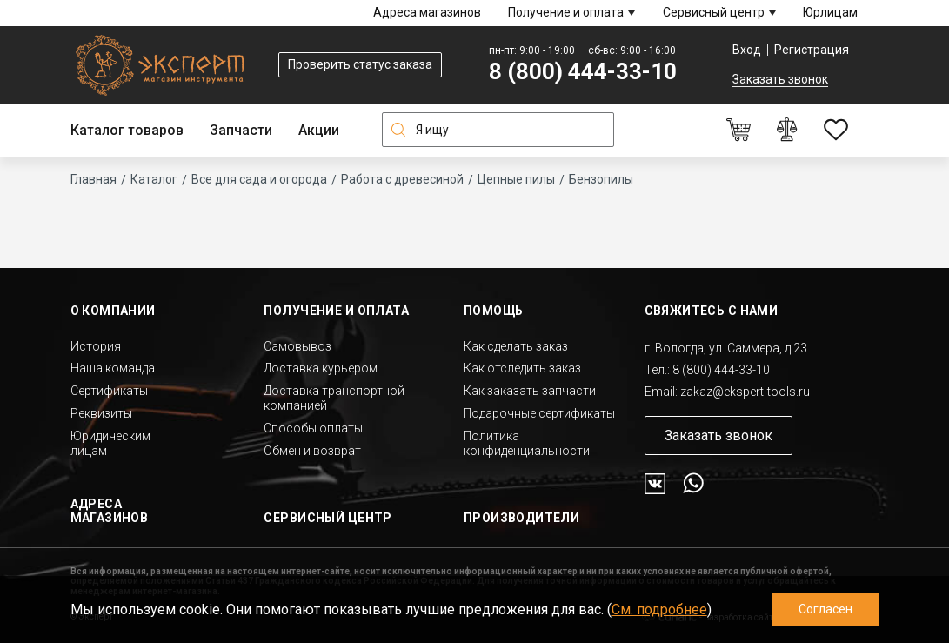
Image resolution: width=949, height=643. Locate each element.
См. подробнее (659, 609)
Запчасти (241, 130)
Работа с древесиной (402, 179)
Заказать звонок (780, 79)
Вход (746, 50)
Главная (93, 179)
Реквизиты (101, 413)
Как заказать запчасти (530, 391)
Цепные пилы (516, 179)
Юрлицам (830, 12)
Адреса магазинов (427, 12)
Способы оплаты (313, 428)
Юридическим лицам (110, 443)
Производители (521, 518)
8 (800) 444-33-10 (583, 71)
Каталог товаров (127, 130)
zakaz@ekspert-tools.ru (745, 392)
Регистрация (811, 50)
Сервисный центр (714, 12)
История (95, 346)
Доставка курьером (321, 368)
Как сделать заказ (516, 346)
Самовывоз (297, 346)
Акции (318, 130)
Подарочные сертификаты (539, 413)
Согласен (825, 609)
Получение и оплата (566, 12)
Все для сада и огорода (259, 179)
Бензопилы (601, 179)
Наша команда (112, 368)
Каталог (153, 179)
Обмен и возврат (312, 451)
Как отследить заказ (522, 368)
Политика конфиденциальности (527, 443)
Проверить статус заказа (360, 64)
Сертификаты (109, 391)
